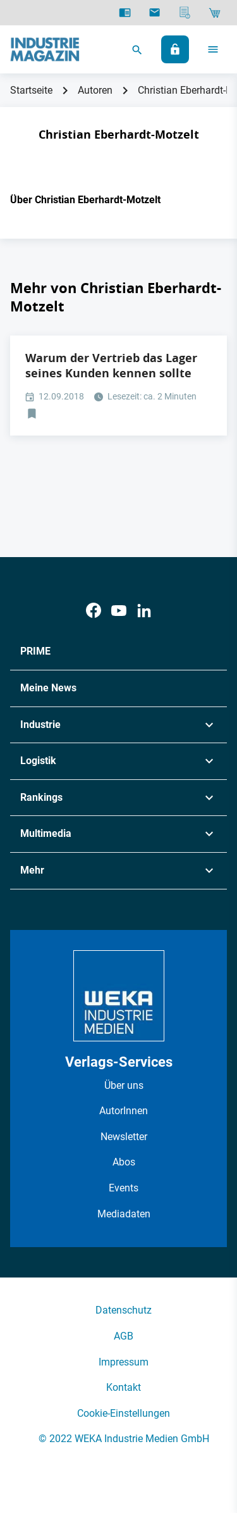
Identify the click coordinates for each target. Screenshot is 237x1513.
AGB (123, 1336)
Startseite (31, 90)
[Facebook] (93, 610)
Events (123, 1188)
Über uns (123, 1085)
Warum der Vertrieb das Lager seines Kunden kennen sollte (111, 365)
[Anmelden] (175, 49)
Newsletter (123, 1137)
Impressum (124, 1362)
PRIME (35, 651)
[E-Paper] (124, 12)
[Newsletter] (154, 12)
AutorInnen (123, 1111)
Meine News (48, 688)
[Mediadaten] (185, 12)
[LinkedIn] (144, 610)
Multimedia (45, 833)
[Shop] (214, 12)
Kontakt (123, 1387)
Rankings (41, 797)
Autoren (95, 90)
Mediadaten (123, 1214)
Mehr (32, 870)
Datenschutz (123, 1310)
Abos (123, 1162)
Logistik (38, 761)
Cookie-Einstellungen (123, 1413)
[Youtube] (118, 610)
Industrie (40, 725)
